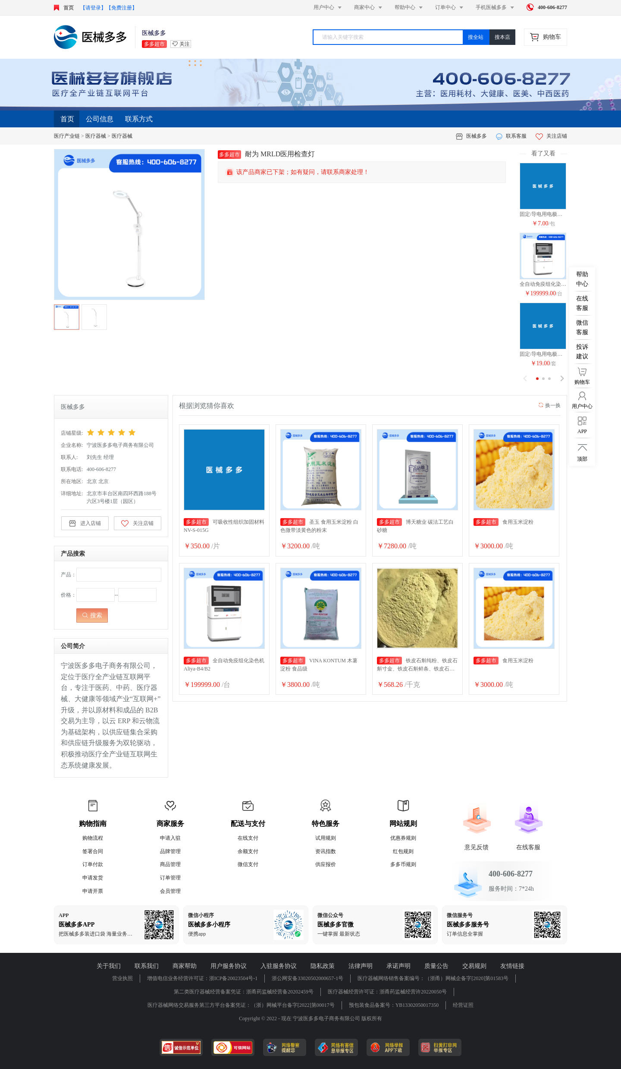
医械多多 (476, 136)
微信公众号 (330, 915)
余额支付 (248, 851)
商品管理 (170, 864)
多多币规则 (403, 864)
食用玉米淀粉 (503, 522)
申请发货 (92, 878)
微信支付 (248, 864)
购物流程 (92, 838)
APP (64, 915)
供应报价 (325, 864)
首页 (67, 119)
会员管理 (170, 891)
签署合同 (92, 851)
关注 (184, 44)
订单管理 (170, 878)
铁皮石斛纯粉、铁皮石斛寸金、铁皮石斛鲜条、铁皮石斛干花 (417, 665)
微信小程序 (201, 915)
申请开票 (92, 891)
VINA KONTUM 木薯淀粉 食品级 (319, 664)
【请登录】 (93, 8)
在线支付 (248, 838)
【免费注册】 (121, 8)
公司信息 (99, 119)
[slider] (124, 432)
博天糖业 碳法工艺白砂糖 (415, 525)
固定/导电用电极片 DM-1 (543, 214)
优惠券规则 (403, 838)
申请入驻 (170, 838)
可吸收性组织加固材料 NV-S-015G (224, 525)
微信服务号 (460, 915)
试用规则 (325, 838)
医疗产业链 (67, 136)
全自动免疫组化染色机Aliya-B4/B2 (543, 284)
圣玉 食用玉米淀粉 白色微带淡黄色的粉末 (319, 525)
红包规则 (403, 851)
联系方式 (139, 119)
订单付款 (92, 864)
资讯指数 (325, 851)
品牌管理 (170, 851)
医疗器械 (95, 136)
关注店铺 (551, 136)
